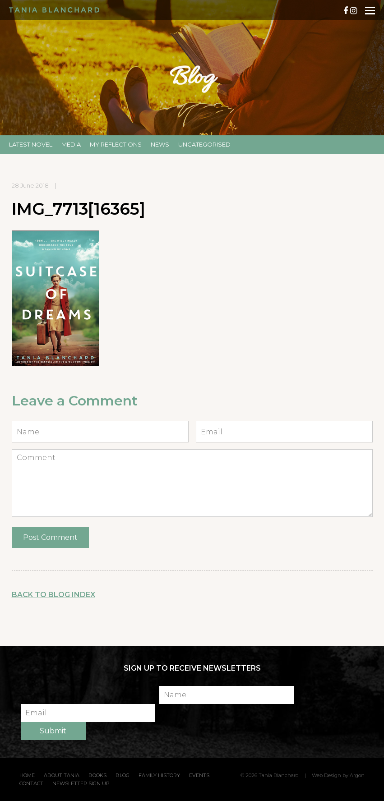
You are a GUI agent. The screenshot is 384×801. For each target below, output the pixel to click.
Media (71, 144)
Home (27, 775)
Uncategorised (204, 144)
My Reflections (116, 144)
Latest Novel (30, 144)
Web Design (326, 775)
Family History (159, 775)
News (160, 144)
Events (199, 775)
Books (97, 775)
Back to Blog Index (53, 594)
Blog (123, 775)
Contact (31, 783)
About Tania (61, 775)
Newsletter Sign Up (81, 783)
